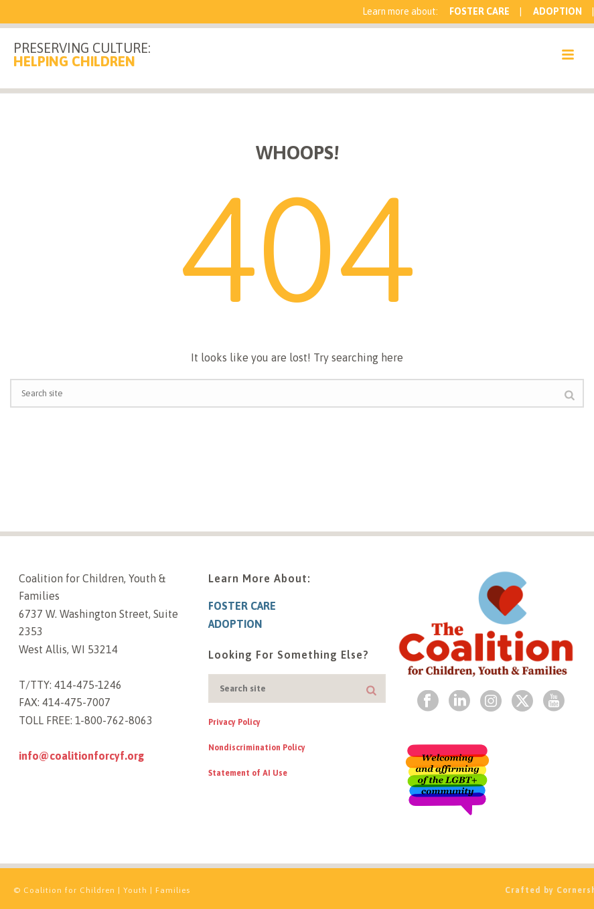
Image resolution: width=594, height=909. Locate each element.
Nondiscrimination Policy (256, 747)
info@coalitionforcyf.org (81, 756)
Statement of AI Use (247, 773)
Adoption (557, 11)
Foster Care (479, 11)
